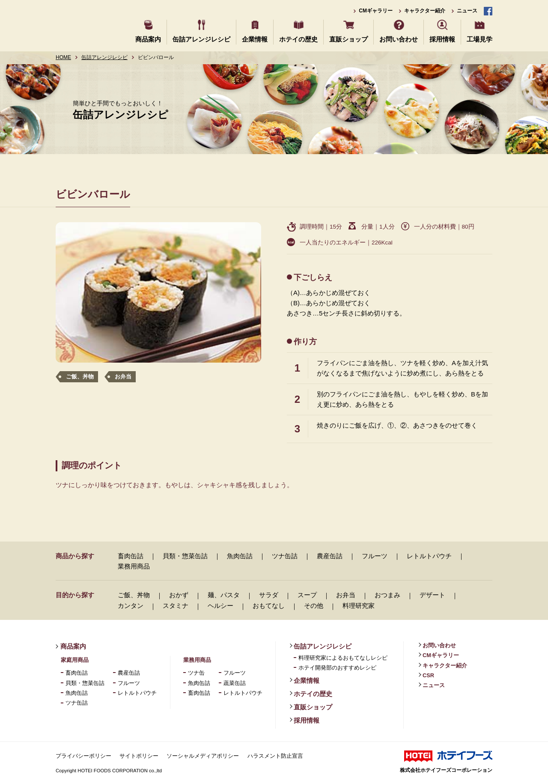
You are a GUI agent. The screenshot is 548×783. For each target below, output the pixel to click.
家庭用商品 (75, 660)
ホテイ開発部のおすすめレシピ (337, 667)
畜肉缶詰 (130, 556)
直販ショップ (348, 39)
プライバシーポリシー (83, 756)
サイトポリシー (138, 756)
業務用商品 (134, 566)
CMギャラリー (376, 11)
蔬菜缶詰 (234, 683)
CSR (428, 675)
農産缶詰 (329, 556)
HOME (63, 57)
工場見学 (479, 39)
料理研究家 (358, 605)
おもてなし (269, 605)
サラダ (268, 594)
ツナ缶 (196, 673)
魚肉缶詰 (240, 556)
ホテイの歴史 (298, 39)
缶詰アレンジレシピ (201, 39)
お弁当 (123, 376)
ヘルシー (220, 605)
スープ (307, 594)
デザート (432, 594)
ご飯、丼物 (80, 376)
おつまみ (387, 594)
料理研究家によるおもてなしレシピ (342, 658)
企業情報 (255, 39)
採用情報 (442, 39)
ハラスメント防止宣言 (275, 756)
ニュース (467, 11)
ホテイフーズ (86, 24)
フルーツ (374, 556)
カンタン (130, 605)
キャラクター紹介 (424, 11)
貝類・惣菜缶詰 (185, 556)
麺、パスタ (224, 594)
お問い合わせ (398, 39)
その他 (313, 605)
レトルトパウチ (429, 556)
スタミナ (175, 605)
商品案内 (148, 39)
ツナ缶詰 (285, 556)
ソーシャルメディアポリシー (203, 756)
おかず (178, 594)
